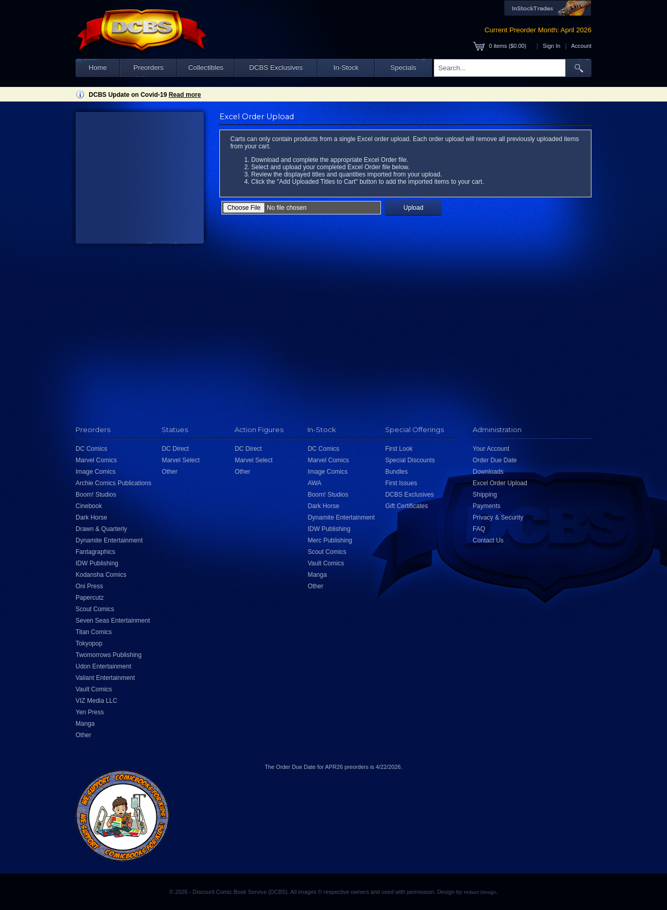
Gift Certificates (406, 506)
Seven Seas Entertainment (113, 620)
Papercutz (90, 597)
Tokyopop (89, 643)
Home (98, 67)
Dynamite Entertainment (109, 540)
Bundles (396, 471)
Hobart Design (480, 892)
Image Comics (96, 471)
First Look (399, 448)
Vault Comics (94, 689)
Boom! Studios (96, 494)
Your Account (491, 448)
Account (581, 46)
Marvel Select (181, 460)
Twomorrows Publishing (109, 655)
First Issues (401, 483)
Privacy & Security (498, 517)
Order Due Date (495, 460)
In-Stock (346, 67)
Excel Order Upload (500, 483)
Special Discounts (410, 460)
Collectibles (205, 67)
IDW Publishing (97, 563)
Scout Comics (95, 609)
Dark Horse (91, 517)
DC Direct (175, 448)
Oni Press (89, 586)
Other (83, 735)
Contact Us (488, 540)
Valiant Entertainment (105, 677)
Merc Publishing (329, 540)
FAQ (479, 529)
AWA (314, 483)
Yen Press (90, 712)
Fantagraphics (95, 551)
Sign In (552, 46)
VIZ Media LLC (96, 700)
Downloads (488, 471)
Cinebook (89, 506)
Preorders (148, 67)
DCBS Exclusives (276, 67)
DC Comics (91, 448)
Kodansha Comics (101, 574)
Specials (403, 67)
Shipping (485, 494)
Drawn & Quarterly (101, 529)
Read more (185, 94)
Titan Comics (94, 632)
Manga (85, 723)
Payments (486, 506)
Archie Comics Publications (113, 483)
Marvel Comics (96, 460)
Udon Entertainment (103, 666)
